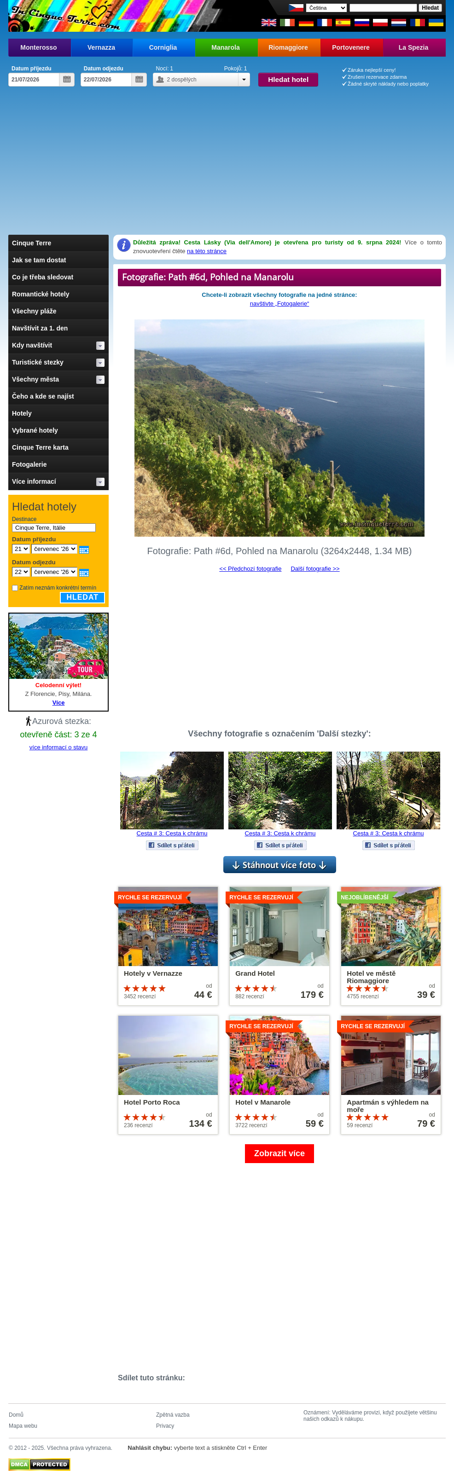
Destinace (24, 519)
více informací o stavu (58, 747)
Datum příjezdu (32, 68)
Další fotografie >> (315, 568)
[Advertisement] (227, 155)
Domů (16, 1415)
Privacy (165, 1426)
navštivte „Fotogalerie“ (279, 303)
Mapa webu (23, 1426)
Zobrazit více (279, 1153)
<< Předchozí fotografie (250, 568)
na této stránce (207, 251)
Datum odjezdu (103, 68)
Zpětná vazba (173, 1415)
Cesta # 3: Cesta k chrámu (172, 833)
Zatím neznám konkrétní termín (57, 588)
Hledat (82, 597)
